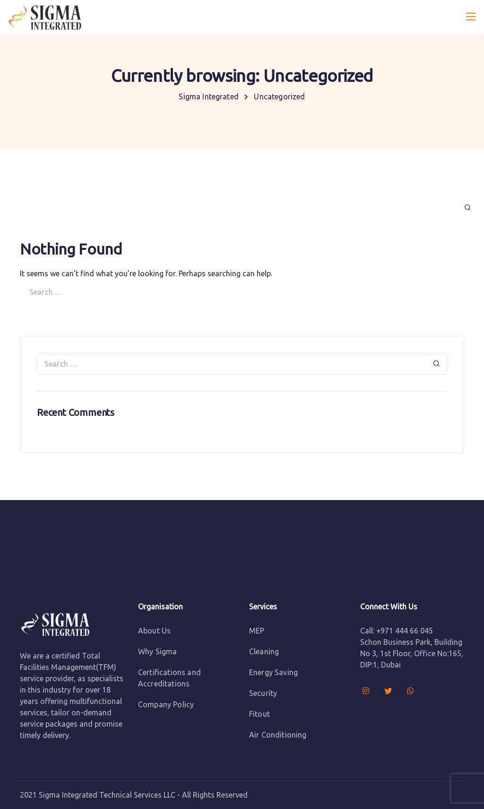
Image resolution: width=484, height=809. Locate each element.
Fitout (259, 714)
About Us (154, 630)
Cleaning (264, 651)
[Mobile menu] (470, 16)
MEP (256, 630)
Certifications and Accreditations (169, 678)
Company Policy (166, 704)
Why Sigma (157, 651)
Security (263, 693)
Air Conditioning (278, 734)
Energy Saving (273, 672)
